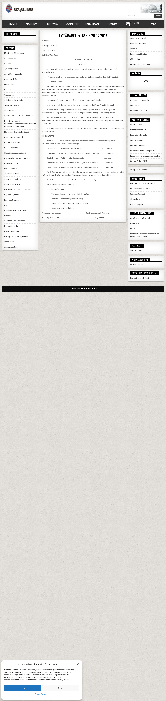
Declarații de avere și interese (17, 158)
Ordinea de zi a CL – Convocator (18, 116)
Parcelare (134, 223)
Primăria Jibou (31, 23)
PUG (6, 205)
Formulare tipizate (138, 135)
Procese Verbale (11, 148)
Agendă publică (11, 69)
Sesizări (133, 49)
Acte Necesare (136, 140)
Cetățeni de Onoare (138, 170)
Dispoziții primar (12, 231)
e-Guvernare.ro (137, 264)
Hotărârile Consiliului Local (16, 132)
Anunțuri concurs (12, 184)
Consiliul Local (10, 111)
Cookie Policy (40, 694)
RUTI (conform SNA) (139, 130)
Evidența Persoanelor (140, 100)
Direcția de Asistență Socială (16, 237)
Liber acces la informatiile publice (145, 156)
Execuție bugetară (12, 200)
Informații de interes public (142, 151)
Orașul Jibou (112, 23)
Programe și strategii (13, 137)
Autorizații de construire (15, 210)
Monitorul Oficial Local (14, 53)
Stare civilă (9, 242)
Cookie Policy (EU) (138, 161)
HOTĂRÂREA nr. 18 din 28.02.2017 (83, 36)
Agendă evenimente (13, 74)
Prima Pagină (12, 23)
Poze (132, 229)
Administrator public (13, 100)
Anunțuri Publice (72, 23)
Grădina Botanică (137, 194)
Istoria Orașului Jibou (140, 189)
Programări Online (138, 54)
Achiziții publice (11, 247)
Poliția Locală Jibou (138, 111)
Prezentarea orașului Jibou (142, 183)
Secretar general (11, 105)
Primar (7, 90)
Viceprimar (9, 95)
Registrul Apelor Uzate (132, 24)
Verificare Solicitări (138, 38)
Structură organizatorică (15, 153)
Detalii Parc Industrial (140, 218)
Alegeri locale (10, 58)
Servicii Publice (52, 23)
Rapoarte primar (11, 195)
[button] (77, 664)
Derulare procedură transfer (17, 189)
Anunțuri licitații (11, 174)
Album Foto (135, 199)
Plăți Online (135, 59)
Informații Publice (92, 23)
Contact (154, 23)
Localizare (9, 84)
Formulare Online (138, 43)
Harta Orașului (136, 204)
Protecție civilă (11, 226)
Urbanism (8, 216)
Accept (22, 688)
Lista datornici (10, 169)
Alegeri (7, 64)
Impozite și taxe (11, 163)
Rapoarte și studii (12, 142)
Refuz (61, 688)
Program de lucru (12, 79)
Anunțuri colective (12, 179)
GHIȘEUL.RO (136, 250)
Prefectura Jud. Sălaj (139, 278)
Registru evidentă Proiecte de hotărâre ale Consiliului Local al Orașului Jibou (20, 124)
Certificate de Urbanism (14, 221)
